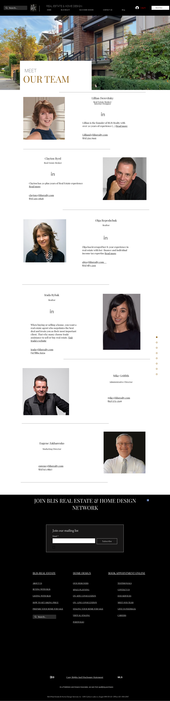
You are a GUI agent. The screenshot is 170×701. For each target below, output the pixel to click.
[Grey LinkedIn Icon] (103, 114)
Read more (122, 126)
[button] (65, 10)
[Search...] (15, 8)
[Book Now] (160, 8)
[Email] (73, 540)
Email (55, 536)
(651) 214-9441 (89, 138)
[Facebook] (148, 500)
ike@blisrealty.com (120, 397)
